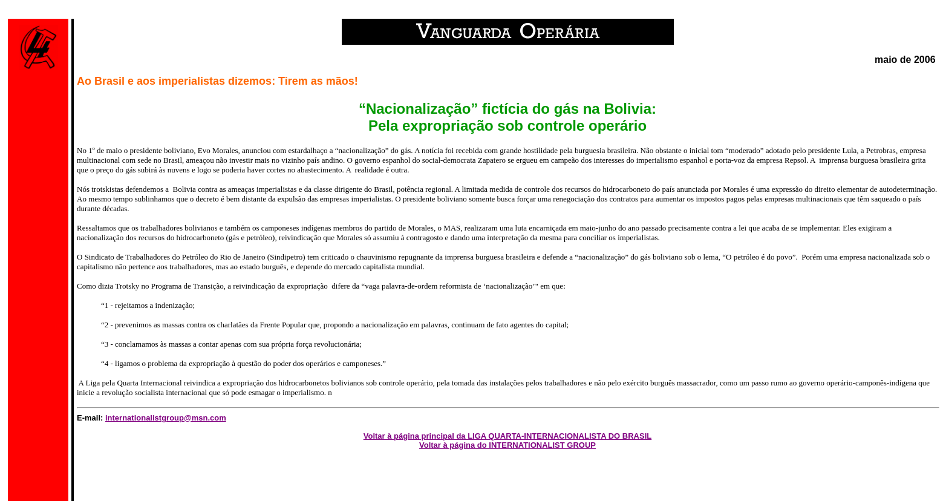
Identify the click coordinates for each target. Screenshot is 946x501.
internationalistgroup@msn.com (165, 417)
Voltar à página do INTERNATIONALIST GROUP (507, 445)
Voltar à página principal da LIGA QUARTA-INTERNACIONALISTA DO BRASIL (507, 435)
